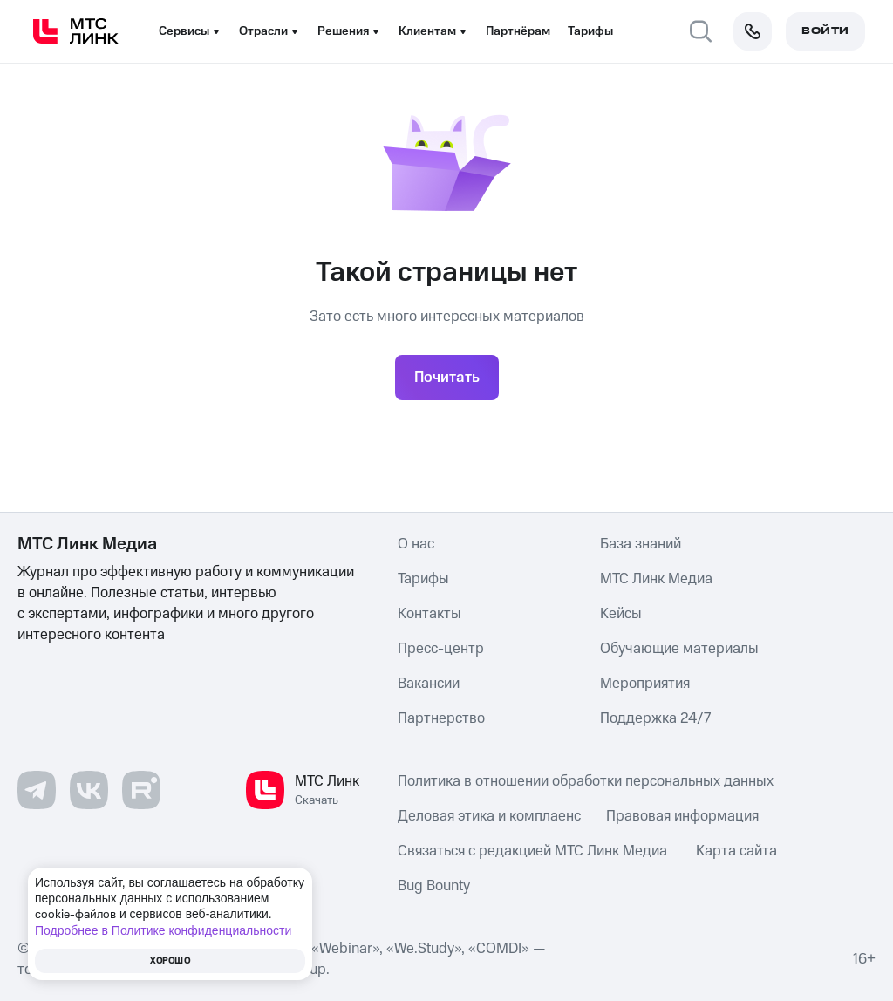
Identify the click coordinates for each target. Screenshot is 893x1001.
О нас (416, 544)
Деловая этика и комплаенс (489, 816)
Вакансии (429, 683)
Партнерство (441, 718)
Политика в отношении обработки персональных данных (586, 781)
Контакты (429, 613)
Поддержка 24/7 (655, 718)
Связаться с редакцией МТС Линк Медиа (532, 851)
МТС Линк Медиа (656, 579)
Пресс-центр (441, 648)
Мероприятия (645, 683)
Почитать (447, 377)
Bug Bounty (434, 885)
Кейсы (621, 613)
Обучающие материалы (679, 648)
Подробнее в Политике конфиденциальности (163, 930)
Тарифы (590, 31)
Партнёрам (518, 31)
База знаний (640, 544)
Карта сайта (736, 851)
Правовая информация (682, 816)
